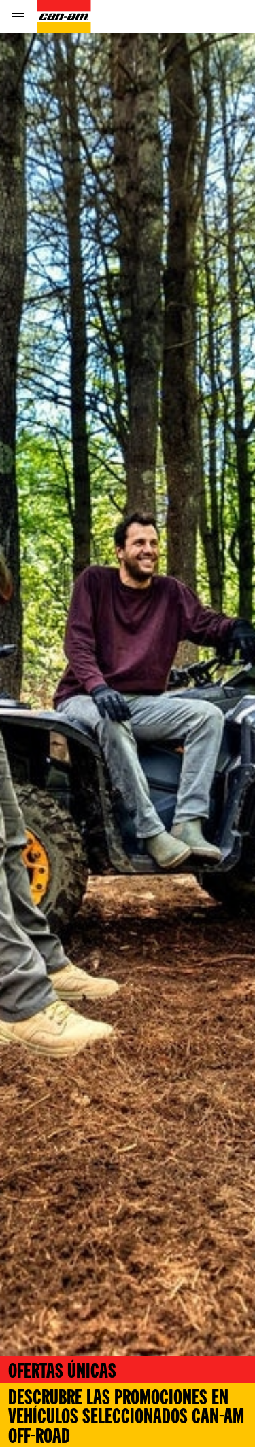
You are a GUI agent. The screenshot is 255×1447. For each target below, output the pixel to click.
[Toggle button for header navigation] (18, 16)
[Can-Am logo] (64, 16)
